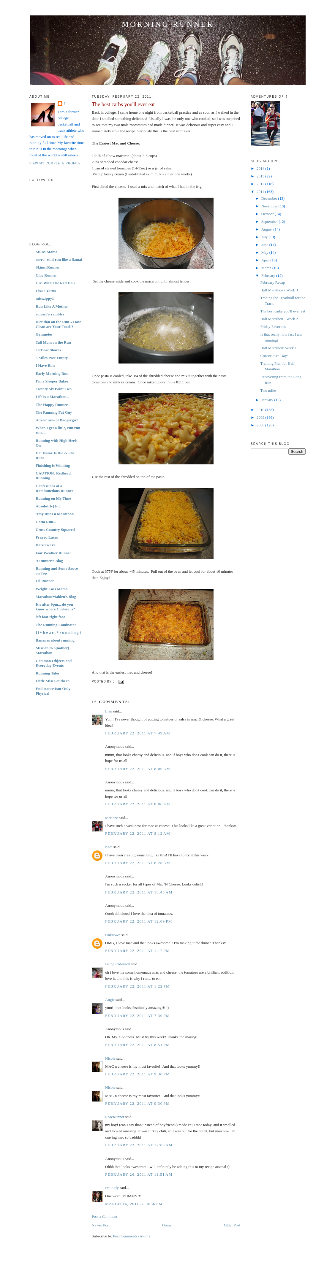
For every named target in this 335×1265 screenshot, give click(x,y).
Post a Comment (104, 1216)
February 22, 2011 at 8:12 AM (137, 833)
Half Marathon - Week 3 (279, 290)
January (267, 400)
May (265, 252)
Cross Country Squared (55, 529)
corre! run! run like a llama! (59, 259)
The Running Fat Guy (54, 412)
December (269, 198)
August (267, 229)
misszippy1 (45, 298)
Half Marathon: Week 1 (278, 348)
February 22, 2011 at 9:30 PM (137, 1074)
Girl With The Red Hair (55, 283)
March (266, 268)
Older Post (232, 1225)
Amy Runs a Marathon (55, 514)
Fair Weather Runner (53, 553)
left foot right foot (50, 617)
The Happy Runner (52, 404)
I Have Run (45, 365)
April (266, 260)
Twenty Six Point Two (54, 389)
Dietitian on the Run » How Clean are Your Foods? (58, 324)
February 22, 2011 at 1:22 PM (137, 986)
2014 (261, 168)
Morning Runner (168, 24)
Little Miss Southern (52, 681)
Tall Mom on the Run (53, 342)
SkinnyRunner (48, 267)
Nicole (110, 1058)
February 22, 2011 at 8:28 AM (137, 863)
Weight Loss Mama (52, 589)
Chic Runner (46, 275)
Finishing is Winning (53, 465)
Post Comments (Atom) (131, 1236)
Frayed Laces (47, 537)
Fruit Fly (112, 1187)
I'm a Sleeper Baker (52, 381)
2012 (261, 184)
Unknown (112, 935)
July (265, 237)
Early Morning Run (52, 373)
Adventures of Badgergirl (57, 420)
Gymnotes (44, 334)
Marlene (111, 817)
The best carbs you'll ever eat (123, 104)
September (270, 221)
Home (167, 1225)
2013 (261, 176)
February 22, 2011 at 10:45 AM (139, 892)
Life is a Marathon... (52, 396)
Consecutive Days (274, 355)
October (268, 214)
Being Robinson (117, 964)
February (268, 275)
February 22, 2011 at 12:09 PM (138, 921)
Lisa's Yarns (46, 290)
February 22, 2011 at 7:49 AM (137, 733)
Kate (109, 847)
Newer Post (101, 1225)
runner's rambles (50, 314)
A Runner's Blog (49, 560)
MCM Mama (46, 252)
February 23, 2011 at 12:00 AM (139, 1145)
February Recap (272, 282)
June (265, 244)
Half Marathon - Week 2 (279, 319)
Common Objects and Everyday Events (54, 663)
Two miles (268, 390)
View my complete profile (55, 163)
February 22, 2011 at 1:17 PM (137, 950)
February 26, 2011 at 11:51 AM (139, 1174)
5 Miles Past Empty (52, 357)
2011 (261, 191)
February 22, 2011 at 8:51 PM (137, 1044)
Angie (110, 999)
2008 (261, 425)
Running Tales (47, 673)
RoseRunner (114, 1117)
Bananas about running (55, 640)
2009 (261, 417)
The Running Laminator (56, 625)
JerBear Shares (48, 350)
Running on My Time (53, 498)
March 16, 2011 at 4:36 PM (133, 1203)
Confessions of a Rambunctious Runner (54, 488)
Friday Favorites (273, 326)
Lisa (108, 711)
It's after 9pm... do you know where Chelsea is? (55, 606)
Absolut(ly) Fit (48, 506)
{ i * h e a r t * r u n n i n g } (58, 632)
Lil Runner (45, 581)
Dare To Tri (45, 545)
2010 (261, 409)
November (270, 206)
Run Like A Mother (52, 306)
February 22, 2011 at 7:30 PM (137, 1015)
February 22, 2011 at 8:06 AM (137, 768)
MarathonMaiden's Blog (56, 596)
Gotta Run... (46, 522)
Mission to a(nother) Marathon (52, 650)
